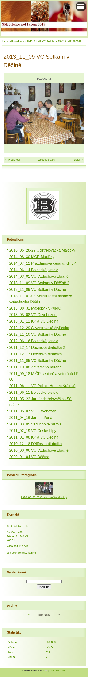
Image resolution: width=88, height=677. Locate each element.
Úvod (5, 41)
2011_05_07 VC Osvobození (33, 411)
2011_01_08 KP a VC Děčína (33, 437)
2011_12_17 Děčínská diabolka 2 (37, 347)
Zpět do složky (46, 159)
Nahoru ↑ (61, 670)
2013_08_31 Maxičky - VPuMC (35, 308)
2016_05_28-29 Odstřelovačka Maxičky (42, 250)
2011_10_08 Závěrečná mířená (35, 367)
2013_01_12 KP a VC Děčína (33, 321)
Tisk (51, 670)
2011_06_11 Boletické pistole (33, 392)
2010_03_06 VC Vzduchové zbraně (39, 450)
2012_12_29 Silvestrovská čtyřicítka (39, 328)
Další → (78, 159)
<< (29, 615)
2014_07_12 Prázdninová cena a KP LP (42, 263)
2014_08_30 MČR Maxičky (31, 257)
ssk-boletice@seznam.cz (21, 552)
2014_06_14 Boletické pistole (33, 270)
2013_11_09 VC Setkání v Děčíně (46, 41)
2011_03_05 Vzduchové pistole (35, 424)
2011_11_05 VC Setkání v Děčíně (37, 361)
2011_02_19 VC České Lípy (32, 431)
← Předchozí (12, 159)
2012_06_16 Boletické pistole (33, 341)
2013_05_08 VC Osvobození (33, 315)
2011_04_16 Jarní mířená (30, 418)
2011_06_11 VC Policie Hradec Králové (42, 386)
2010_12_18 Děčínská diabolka (35, 444)
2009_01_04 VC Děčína (29, 457)
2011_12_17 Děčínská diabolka (35, 354)
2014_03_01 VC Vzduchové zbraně (39, 276)
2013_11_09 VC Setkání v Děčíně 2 (39, 283)
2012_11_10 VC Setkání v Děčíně (37, 334)
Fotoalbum (17, 41)
